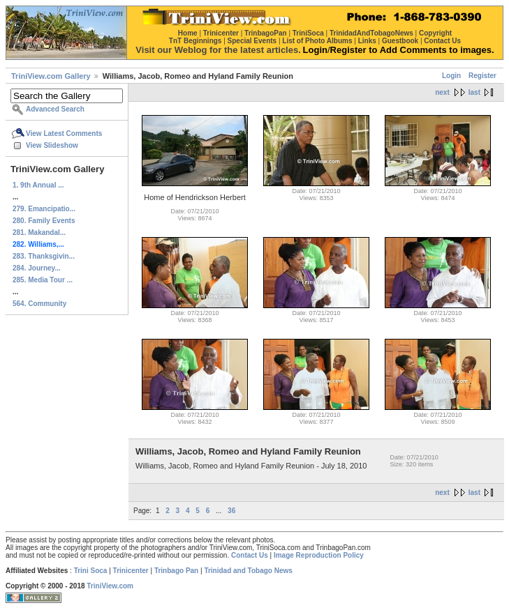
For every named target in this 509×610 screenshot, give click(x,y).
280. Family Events (44, 220)
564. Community (39, 303)
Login (451, 75)
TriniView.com (110, 586)
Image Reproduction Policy (319, 555)
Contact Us (249, 555)
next (442, 92)
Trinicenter (131, 570)
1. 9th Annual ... (38, 185)
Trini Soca (91, 570)
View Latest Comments (64, 133)
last (474, 92)
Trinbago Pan (176, 570)
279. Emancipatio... (44, 209)
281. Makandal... (39, 232)
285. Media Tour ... (43, 280)
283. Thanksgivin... (44, 256)
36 (231, 510)
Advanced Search (55, 109)
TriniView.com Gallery (51, 76)
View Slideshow (52, 145)
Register (482, 75)
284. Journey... (37, 268)
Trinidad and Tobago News (248, 570)
